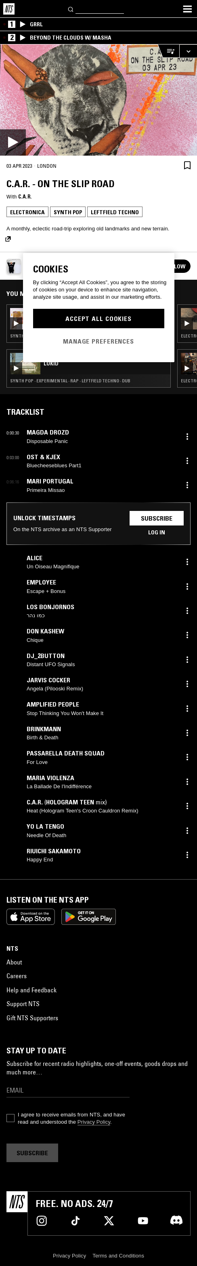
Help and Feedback (31, 990)
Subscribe (156, 518)
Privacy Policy (94, 1122)
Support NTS (23, 1004)
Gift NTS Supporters (32, 1018)
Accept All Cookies (98, 318)
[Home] (9, 9)
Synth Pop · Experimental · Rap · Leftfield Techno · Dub (70, 381)
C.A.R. (25, 196)
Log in (156, 532)
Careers (16, 976)
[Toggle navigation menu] (187, 8)
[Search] (71, 9)
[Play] (98, 100)
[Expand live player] (188, 51)
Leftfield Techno (115, 212)
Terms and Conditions (118, 1256)
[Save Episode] (187, 165)
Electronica (27, 212)
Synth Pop (68, 212)
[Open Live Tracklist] (168, 51)
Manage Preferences (98, 341)
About (14, 962)
